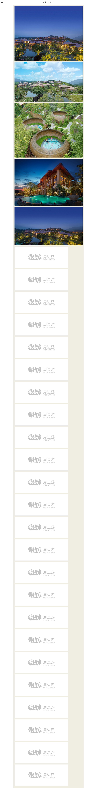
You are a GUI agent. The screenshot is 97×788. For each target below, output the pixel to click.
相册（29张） (48, 2)
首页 (2, 2)
